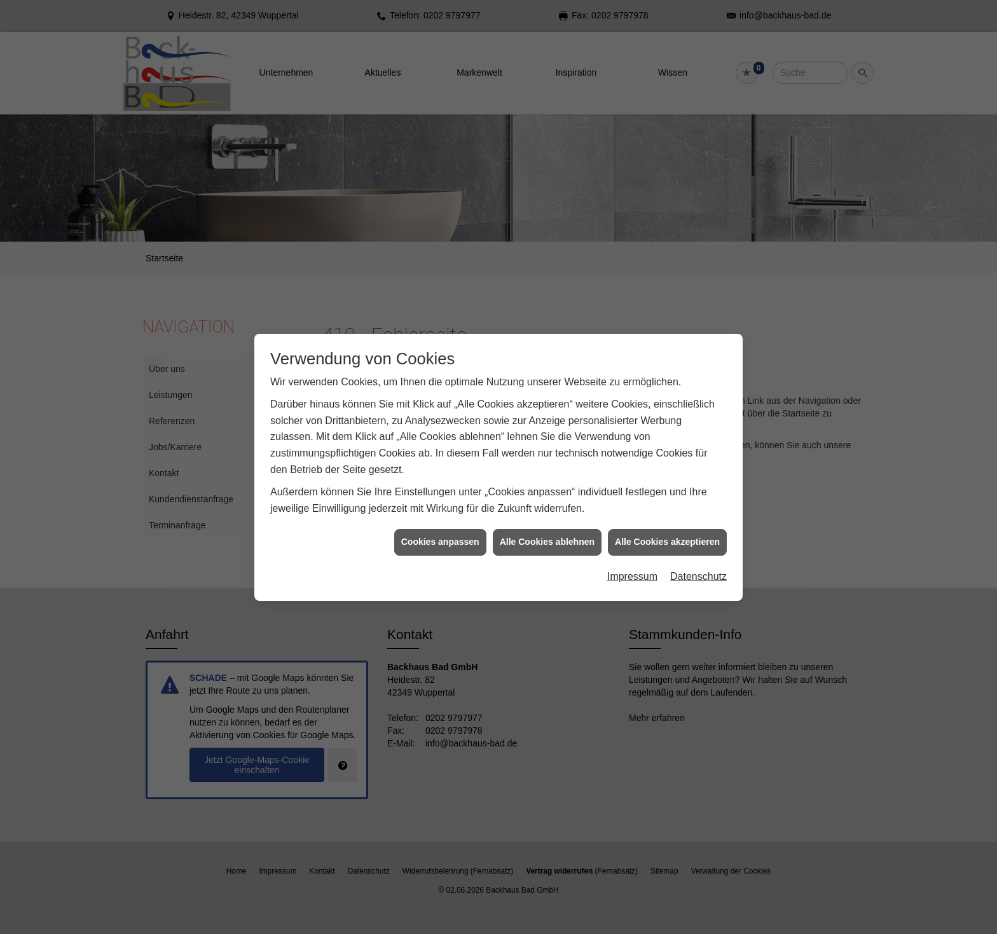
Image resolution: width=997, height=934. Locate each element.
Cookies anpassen (440, 536)
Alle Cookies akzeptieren (667, 536)
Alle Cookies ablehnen (547, 536)
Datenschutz (698, 570)
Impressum (632, 570)
